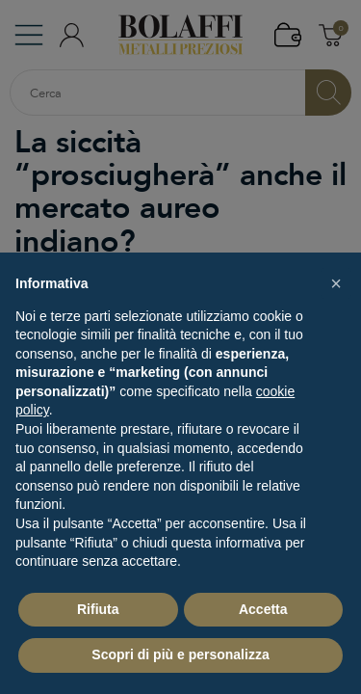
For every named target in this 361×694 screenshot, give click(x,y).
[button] (336, 283)
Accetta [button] (263, 609)
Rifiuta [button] (98, 609)
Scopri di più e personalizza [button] (180, 654)
